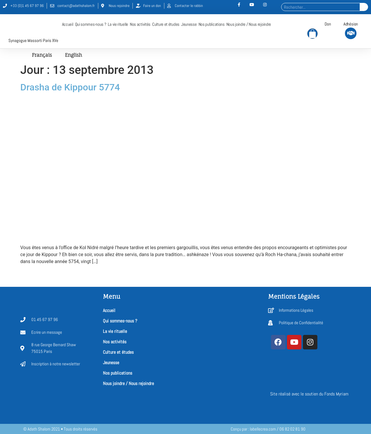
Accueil (67, 24)
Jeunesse (189, 24)
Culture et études (165, 24)
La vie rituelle (118, 24)
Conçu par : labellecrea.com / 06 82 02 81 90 (268, 429)
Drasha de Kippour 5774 (70, 87)
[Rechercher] (364, 7)
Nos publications (212, 24)
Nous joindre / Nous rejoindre (248, 24)
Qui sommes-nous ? (90, 24)
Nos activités (140, 24)
